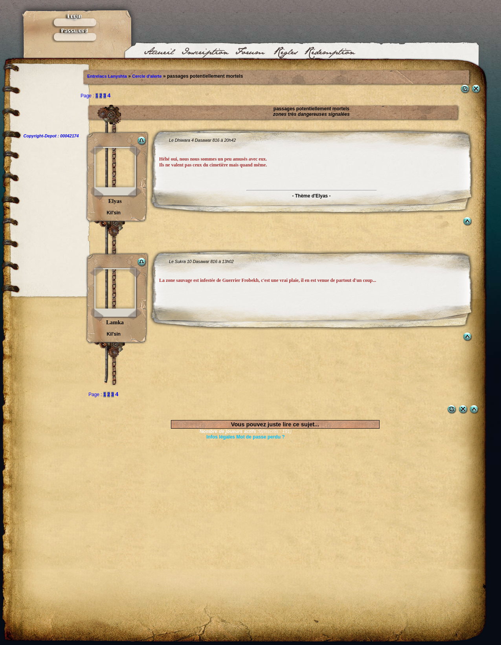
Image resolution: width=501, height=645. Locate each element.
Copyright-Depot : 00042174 (51, 135)
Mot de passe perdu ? (260, 437)
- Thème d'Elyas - (311, 196)
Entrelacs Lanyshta (107, 76)
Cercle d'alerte (146, 76)
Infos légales (220, 437)
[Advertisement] (246, 489)
